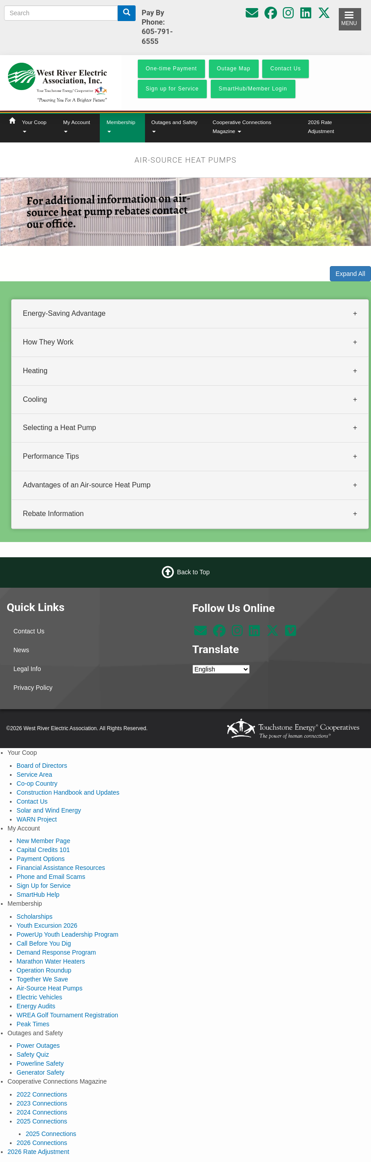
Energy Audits (36, 1006)
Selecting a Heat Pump (59, 427)
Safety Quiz (33, 1054)
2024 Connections (42, 1112)
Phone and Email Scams (51, 876)
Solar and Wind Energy (49, 810)
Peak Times (33, 1024)
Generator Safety (40, 1072)
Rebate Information (53, 513)
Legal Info (27, 668)
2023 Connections (42, 1103)
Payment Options (40, 858)
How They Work (48, 341)
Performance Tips (51, 456)
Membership (121, 126)
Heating (35, 370)
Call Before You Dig (44, 943)
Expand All (350, 273)
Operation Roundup (44, 970)
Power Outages (38, 1045)
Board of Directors (42, 765)
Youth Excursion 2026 (47, 925)
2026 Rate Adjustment (321, 126)
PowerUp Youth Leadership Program (67, 934)
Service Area (34, 774)
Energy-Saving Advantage (64, 313)
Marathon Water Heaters (51, 961)
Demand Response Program (56, 952)
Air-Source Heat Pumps (49, 988)
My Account (76, 126)
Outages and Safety (174, 126)
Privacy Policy (32, 687)
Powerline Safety (40, 1063)
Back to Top (193, 572)
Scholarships (34, 916)
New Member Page (43, 840)
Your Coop (34, 126)
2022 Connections (42, 1094)
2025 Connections (42, 1121)
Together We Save (42, 979)
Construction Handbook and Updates (68, 792)
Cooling (35, 399)
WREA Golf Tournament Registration (67, 1015)
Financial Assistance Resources (61, 867)
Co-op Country (37, 783)
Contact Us (28, 631)
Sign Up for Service (44, 885)
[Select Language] (221, 669)
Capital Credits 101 (43, 849)
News (21, 650)
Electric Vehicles (39, 997)
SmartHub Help (38, 894)
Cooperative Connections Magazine (242, 126)
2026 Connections (42, 1142)
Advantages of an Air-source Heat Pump (87, 485)
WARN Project (37, 819)
